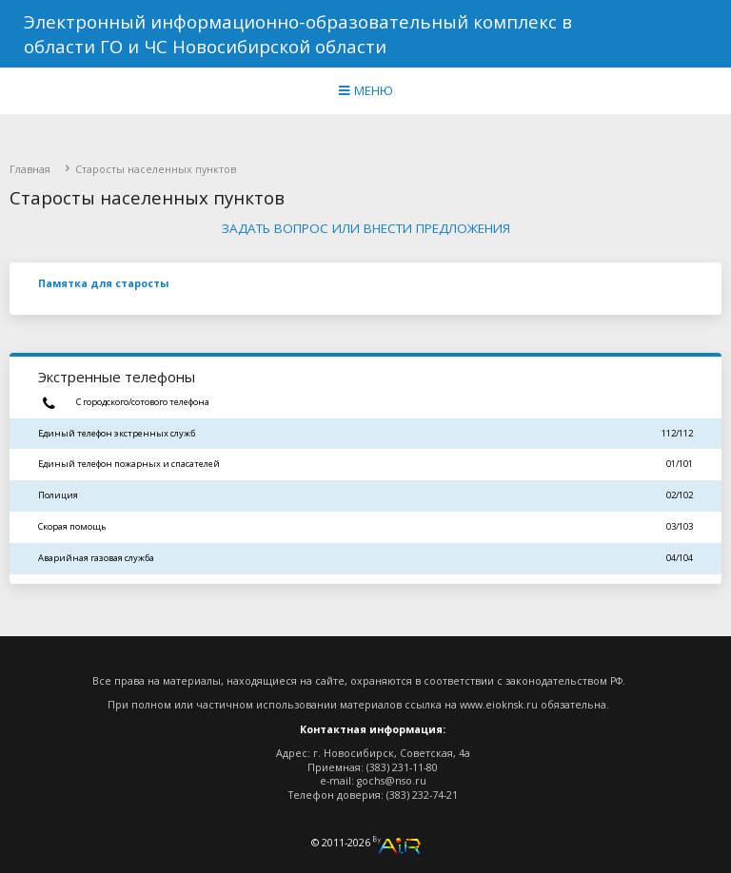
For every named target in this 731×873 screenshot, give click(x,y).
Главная (30, 169)
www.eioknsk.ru (499, 704)
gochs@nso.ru (391, 780)
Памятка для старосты (103, 283)
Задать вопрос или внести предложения (366, 228)
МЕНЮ (366, 90)
